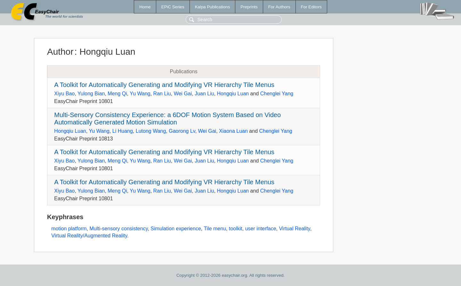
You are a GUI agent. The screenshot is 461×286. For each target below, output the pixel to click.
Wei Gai (183, 93)
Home (145, 6)
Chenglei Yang (277, 93)
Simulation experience (175, 228)
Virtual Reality (294, 228)
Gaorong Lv (182, 131)
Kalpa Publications (212, 6)
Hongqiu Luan (233, 93)
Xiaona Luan (233, 131)
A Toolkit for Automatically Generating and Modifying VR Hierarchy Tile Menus (164, 84)
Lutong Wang (151, 131)
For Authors (279, 6)
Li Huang (122, 131)
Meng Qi (117, 93)
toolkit (235, 228)
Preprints (248, 6)
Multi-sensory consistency (118, 228)
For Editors (311, 6)
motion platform (68, 228)
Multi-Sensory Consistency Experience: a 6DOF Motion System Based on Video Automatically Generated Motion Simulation (167, 118)
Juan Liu (204, 93)
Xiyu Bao (64, 93)
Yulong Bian (91, 93)
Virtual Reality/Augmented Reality (89, 235)
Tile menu (215, 228)
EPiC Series (172, 6)
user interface (260, 228)
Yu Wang (140, 93)
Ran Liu (162, 93)
